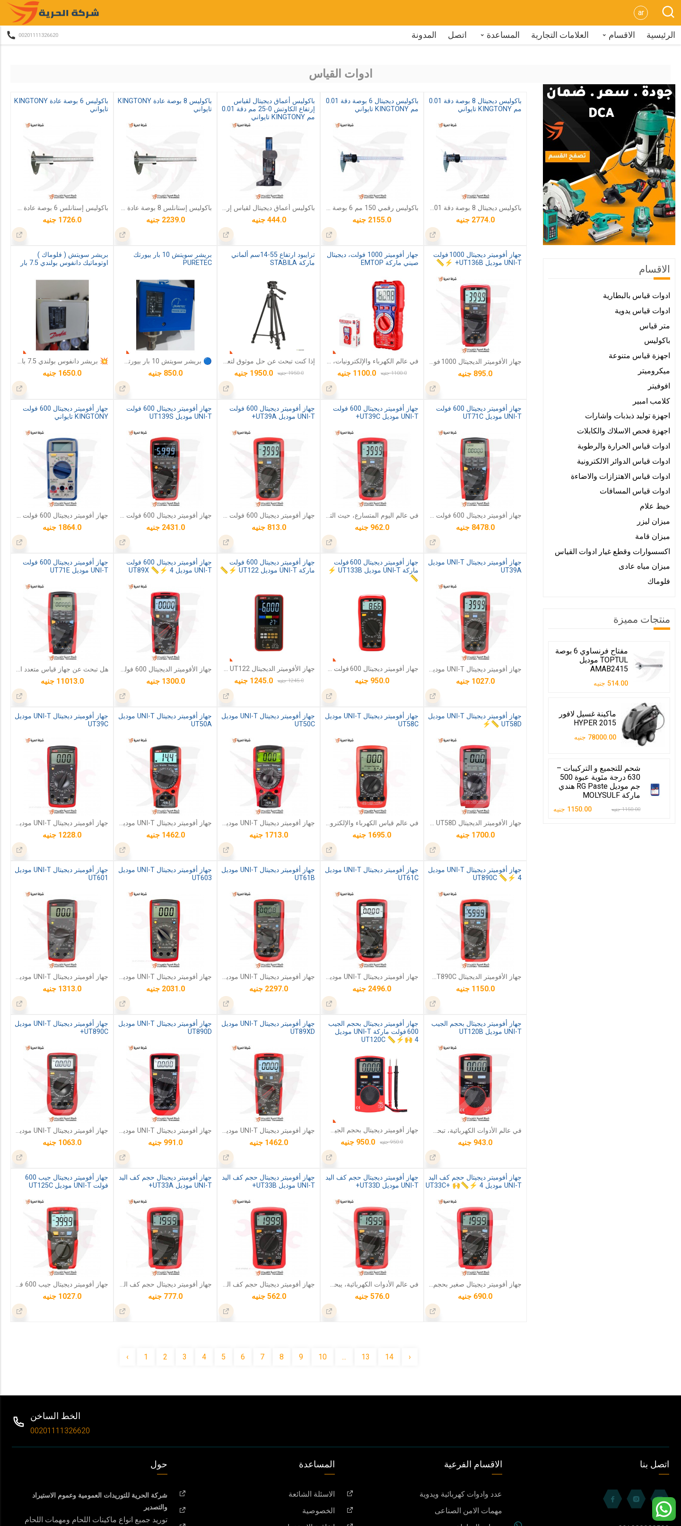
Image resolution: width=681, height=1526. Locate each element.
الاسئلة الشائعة (257, 1494)
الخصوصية (257, 1510)
